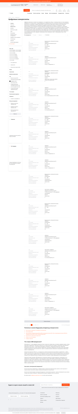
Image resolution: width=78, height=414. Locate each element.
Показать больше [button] (47, 321)
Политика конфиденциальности (65, 408)
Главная (9, 17)
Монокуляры (12, 33)
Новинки (40, 34)
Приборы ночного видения (15, 37)
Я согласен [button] (63, 412)
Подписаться (65, 384)
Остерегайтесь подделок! (60, 400)
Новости (41, 398)
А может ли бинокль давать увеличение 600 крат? (40, 1)
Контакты (57, 394)
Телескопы (12, 24)
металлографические (15, 86)
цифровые (13, 81)
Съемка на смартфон (15, 98)
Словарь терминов (29, 338)
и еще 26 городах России (15, 5)
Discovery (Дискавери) (14, 42)
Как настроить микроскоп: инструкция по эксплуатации (36, 330)
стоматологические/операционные (14, 89)
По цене (34, 34)
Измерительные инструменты (13, 35)
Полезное (67, 13)
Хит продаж (14, 62)
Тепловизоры (12, 38)
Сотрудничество (61, 13)
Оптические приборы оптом (45, 396)
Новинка (13, 64)
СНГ (19, 5)
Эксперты (57, 396)
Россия (11, 13)
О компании (29, 13)
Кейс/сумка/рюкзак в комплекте (14, 111)
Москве (22, 4)
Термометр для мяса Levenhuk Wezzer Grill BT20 (15, 136)
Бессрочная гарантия (15, 67)
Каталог (13, 17)
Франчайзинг (58, 398)
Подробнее (58, 412)
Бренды (46, 13)
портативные (14, 82)
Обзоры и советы (43, 400)
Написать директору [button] (24, 396)
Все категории (12, 43)
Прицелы (12, 40)
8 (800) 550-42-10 (49, 5)
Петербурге (26, 4)
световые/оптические (15, 79)
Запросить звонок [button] (13, 396)
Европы (22, 5)
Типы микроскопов (29, 331)
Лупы (11, 31)
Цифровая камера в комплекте (14, 107)
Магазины (57, 392)
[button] (34, 5)
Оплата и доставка (36, 13)
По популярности (27, 34)
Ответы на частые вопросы (31, 337)
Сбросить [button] (15, 113)
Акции (42, 13)
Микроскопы (17, 17)
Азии (25, 5)
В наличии (47, 34)
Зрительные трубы (13, 29)
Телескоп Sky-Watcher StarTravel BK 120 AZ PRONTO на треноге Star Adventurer (15, 163)
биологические (14, 78)
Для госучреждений (53, 13)
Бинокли (12, 28)
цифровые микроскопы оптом (36, 375)
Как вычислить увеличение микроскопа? (33, 335)
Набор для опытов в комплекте (14, 104)
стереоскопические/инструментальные (15, 85)
